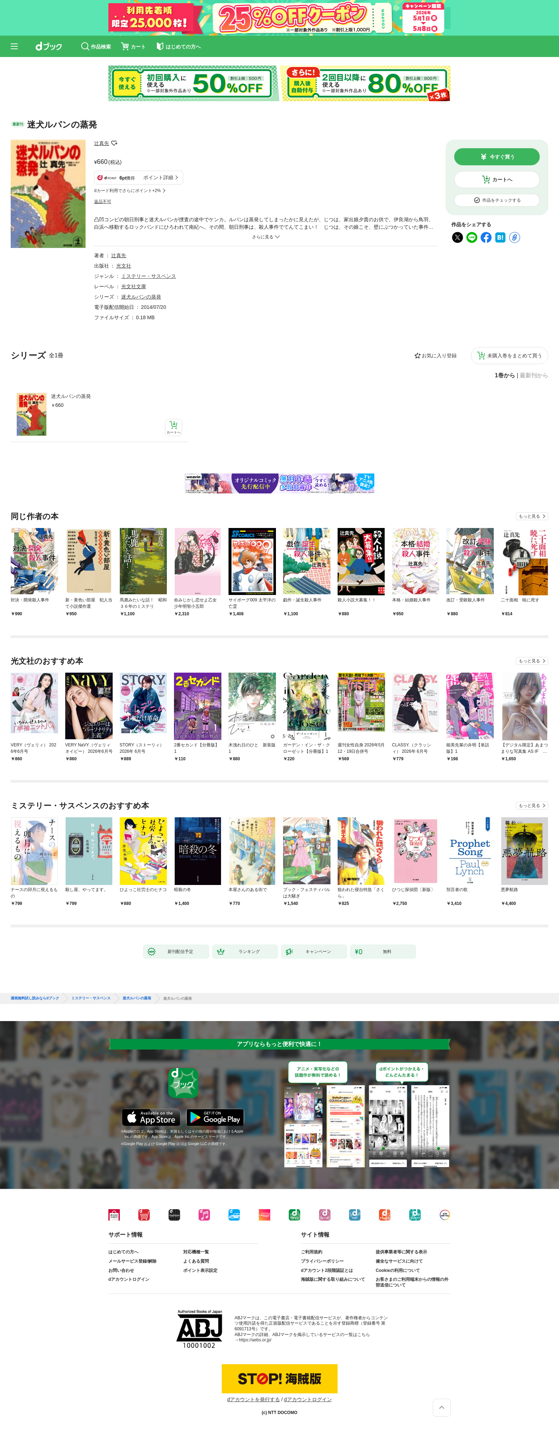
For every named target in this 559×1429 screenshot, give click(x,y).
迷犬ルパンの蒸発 (71, 396)
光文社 (123, 266)
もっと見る (529, 516)
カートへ (502, 179)
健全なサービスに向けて (399, 1261)
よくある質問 (196, 1261)
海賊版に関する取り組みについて (333, 1279)
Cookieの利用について (398, 1270)
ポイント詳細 (158, 177)
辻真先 (101, 143)
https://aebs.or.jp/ (255, 1339)
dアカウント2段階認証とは (327, 1270)
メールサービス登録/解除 (132, 1261)
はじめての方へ (123, 1251)
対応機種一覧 (196, 1251)
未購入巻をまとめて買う (514, 355)
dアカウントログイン (128, 1279)
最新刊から (534, 375)
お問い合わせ (121, 1270)
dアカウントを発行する (253, 1399)
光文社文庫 (133, 286)
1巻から (505, 375)
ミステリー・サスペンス (148, 276)
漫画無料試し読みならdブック (35, 998)
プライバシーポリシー (322, 1261)
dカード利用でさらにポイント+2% (127, 190)
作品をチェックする (501, 200)
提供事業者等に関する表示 (401, 1251)
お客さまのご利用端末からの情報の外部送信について (412, 1282)
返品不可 (102, 201)
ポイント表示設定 (200, 1270)
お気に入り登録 (439, 355)
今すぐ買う (502, 157)
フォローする (114, 143)
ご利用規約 (311, 1251)
